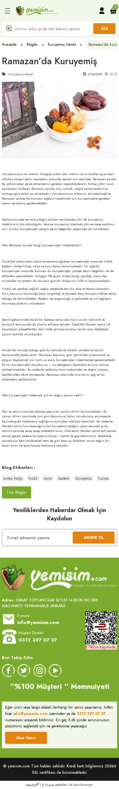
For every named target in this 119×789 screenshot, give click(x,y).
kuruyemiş (84, 478)
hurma (103, 478)
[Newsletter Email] (59, 537)
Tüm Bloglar (16, 492)
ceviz (48, 478)
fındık (33, 478)
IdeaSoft (32, 785)
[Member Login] (102, 11)
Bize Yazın (26, 737)
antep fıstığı (13, 478)
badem (63, 478)
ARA (104, 28)
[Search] (59, 29)
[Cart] (113, 11)
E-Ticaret (48, 785)
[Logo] (37, 11)
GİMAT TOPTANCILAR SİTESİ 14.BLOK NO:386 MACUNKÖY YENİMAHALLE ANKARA (50, 602)
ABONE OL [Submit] (93, 537)
